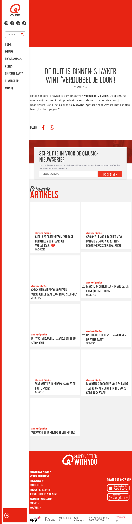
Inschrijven (110, 174)
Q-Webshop (12, 81)
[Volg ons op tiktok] (24, 23)
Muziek (9, 51)
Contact (33, 503)
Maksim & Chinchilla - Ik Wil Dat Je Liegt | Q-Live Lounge (107, 289)
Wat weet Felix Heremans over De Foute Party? (55, 386)
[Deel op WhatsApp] (52, 127)
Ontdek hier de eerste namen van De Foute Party (106, 337)
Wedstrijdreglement (39, 476)
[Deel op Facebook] (43, 127)
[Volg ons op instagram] (6, 23)
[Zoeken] (22, 34)
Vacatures (34, 507)
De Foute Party (14, 73)
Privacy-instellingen (40, 490)
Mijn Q (9, 88)
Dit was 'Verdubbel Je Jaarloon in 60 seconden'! (53, 340)
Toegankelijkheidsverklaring (43, 494)
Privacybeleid (36, 481)
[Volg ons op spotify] (18, 23)
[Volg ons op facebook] (12, 23)
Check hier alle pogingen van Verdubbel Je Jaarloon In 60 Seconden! (54, 292)
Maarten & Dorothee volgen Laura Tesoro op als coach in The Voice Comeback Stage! (107, 388)
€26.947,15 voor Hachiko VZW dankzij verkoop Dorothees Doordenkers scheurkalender (104, 241)
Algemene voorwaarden (41, 499)
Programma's (13, 59)
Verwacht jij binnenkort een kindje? (53, 432)
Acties (9, 66)
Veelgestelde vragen (39, 472)
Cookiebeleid (36, 485)
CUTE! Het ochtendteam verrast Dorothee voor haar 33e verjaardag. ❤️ (54, 241)
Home (8, 44)
